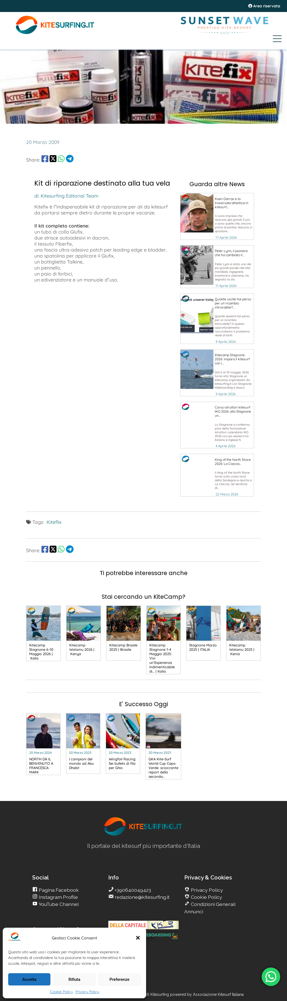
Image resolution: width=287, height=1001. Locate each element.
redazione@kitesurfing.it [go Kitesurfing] (142, 897)
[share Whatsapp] (61, 160)
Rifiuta (74, 979)
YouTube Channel (58, 904)
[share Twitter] (53, 160)
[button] (138, 937)
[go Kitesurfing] (217, 216)
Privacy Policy (87, 991)
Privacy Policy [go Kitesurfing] (206, 890)
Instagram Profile (58, 897)
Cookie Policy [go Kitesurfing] (206, 897)
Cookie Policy (61, 991)
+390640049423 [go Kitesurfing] (132, 890)
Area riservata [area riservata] (264, 6)
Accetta (29, 979)
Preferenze (119, 979)
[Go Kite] (55, 33)
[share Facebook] (44, 160)
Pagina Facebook (58, 890)
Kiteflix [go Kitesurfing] (54, 522)
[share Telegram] (70, 160)
